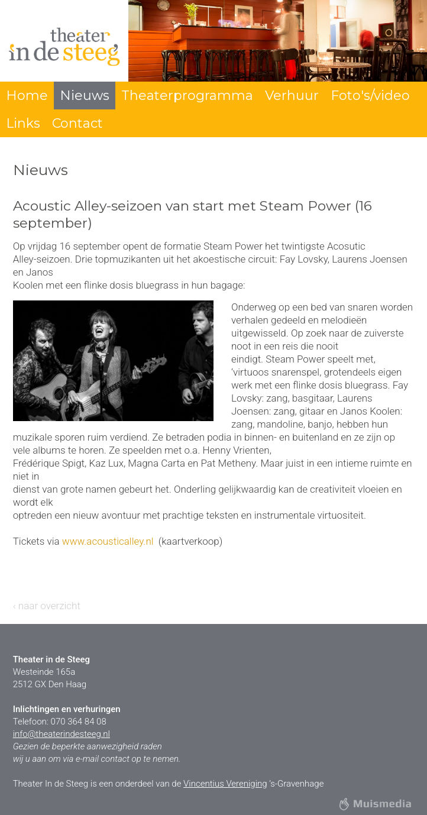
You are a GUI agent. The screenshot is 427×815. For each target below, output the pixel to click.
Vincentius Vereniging (225, 783)
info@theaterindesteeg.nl (61, 734)
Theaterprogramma (187, 96)
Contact (77, 123)
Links (23, 123)
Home (27, 96)
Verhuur (292, 96)
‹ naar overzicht (46, 606)
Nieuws (84, 96)
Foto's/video (370, 96)
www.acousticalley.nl (108, 541)
